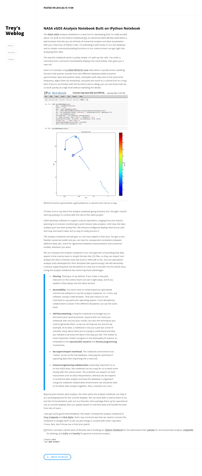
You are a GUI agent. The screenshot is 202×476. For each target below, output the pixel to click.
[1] (85, 37)
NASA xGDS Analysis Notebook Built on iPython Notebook (92, 28)
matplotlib (188, 430)
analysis (56, 441)
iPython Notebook (114, 430)
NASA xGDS (53, 34)
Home (11, 59)
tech (54, 439)
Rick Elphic (68, 417)
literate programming (106, 341)
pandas (151, 430)
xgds (50, 441)
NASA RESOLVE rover (78, 70)
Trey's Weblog (15, 30)
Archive (11, 52)
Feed (10, 45)
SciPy (65, 433)
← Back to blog (57, 456)
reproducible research (80, 341)
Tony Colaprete (51, 417)
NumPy (76, 433)
